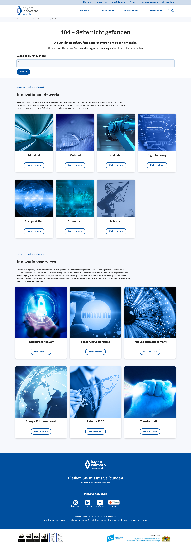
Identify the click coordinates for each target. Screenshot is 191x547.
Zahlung (113, 520)
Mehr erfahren (34, 165)
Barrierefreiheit (148, 2)
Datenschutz (102, 520)
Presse (133, 2)
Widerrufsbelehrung (127, 520)
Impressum (142, 520)
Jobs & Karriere (118, 2)
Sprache (167, 2)
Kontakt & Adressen (107, 517)
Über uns (87, 2)
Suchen (23, 72)
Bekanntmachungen (58, 520)
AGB (46, 520)
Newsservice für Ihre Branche (95, 483)
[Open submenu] (113, 10)
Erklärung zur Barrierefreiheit (82, 520)
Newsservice (101, 2)
